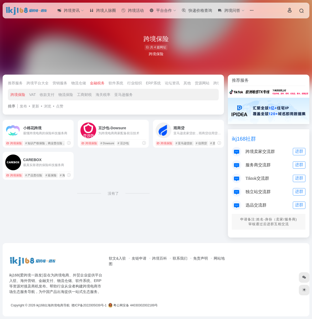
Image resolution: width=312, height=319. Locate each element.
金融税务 (97, 83)
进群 (299, 151)
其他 (187, 83)
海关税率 (103, 94)
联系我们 (180, 258)
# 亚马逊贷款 (184, 143)
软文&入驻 (117, 258)
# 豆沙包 (123, 143)
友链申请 (139, 258)
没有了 (113, 193)
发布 (23, 106)
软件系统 (116, 83)
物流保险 (65, 94)
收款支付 (47, 94)
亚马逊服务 (123, 94)
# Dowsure (107, 143)
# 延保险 (51, 175)
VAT (32, 94)
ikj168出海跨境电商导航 (53, 305)
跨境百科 (159, 258)
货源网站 (202, 83)
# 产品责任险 (33, 175)
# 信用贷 (201, 143)
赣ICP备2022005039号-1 (89, 305)
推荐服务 (15, 83)
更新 (35, 106)
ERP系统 (153, 83)
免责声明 (200, 258)
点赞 (59, 106)
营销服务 (60, 83)
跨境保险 (18, 94)
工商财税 (84, 94)
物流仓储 (78, 83)
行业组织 (134, 83)
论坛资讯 (172, 83)
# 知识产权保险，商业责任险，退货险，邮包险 (55, 143)
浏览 (47, 106)
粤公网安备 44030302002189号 (133, 305)
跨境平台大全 (38, 83)
